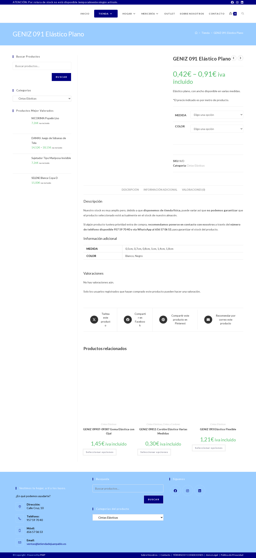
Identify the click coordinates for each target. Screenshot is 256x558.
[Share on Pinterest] (174, 320)
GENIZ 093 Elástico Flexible (218, 429)
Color (180, 126)
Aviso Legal (212, 554)
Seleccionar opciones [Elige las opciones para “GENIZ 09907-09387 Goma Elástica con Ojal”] (99, 452)
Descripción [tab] (130, 189)
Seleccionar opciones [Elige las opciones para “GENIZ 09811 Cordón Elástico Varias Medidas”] (154, 452)
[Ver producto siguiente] (240, 58)
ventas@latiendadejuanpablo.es (46, 543)
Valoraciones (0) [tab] (193, 189)
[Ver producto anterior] (233, 58)
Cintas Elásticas (196, 165)
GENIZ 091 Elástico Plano (228, 32)
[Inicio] (196, 32)
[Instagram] (237, 2)
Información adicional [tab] (160, 189)
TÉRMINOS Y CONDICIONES (188, 554)
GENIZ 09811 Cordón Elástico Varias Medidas (163, 431)
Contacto (165, 554)
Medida (180, 115)
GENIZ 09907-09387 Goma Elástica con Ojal (108, 431)
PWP (42, 554)
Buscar (61, 76)
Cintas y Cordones (171, 424)
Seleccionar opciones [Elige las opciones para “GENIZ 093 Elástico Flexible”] (209, 447)
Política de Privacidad (232, 554)
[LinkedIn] (241, 2)
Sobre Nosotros (149, 554)
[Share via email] (220, 320)
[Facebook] (232, 2)
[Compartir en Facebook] (134, 320)
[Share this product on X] (100, 320)
